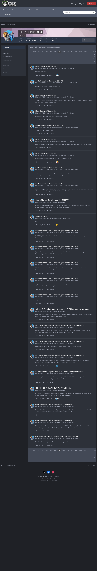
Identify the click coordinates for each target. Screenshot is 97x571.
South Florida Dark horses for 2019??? (49, 81)
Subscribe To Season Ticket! (31, 10)
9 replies (50, 445)
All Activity (6, 47)
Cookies (56, 476)
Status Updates (7, 56)
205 (76, 51)
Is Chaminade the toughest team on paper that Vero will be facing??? (59, 325)
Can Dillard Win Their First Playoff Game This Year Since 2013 (57, 436)
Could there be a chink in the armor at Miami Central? (54, 405)
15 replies (50, 225)
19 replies (50, 335)
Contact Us (48, 476)
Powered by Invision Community (48, 480)
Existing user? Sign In (78, 4)
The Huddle (70, 68)
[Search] (71, 12)
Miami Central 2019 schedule (45, 66)
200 (55, 51)
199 (51, 51)
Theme (41, 476)
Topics (5, 69)
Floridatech (56, 327)
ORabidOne (56, 406)
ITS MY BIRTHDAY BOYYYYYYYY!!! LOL (53, 388)
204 (72, 51)
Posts (5, 72)
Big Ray (55, 218)
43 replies (50, 89)
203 (68, 51)
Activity (52, 10)
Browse (45, 10)
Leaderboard (7, 14)
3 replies (50, 398)
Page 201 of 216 (94, 56)
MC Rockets (56, 68)
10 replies (50, 241)
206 (80, 51)
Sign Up (91, 3)
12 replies (50, 415)
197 (43, 51)
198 (47, 51)
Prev (34, 51)
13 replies (50, 75)
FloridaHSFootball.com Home (11, 10)
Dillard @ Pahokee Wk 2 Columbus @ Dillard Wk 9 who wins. (56, 231)
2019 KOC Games (41, 216)
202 (63, 51)
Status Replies (7, 60)
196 (39, 51)
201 (59, 51)
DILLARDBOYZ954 (40, 68)
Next (85, 51)
